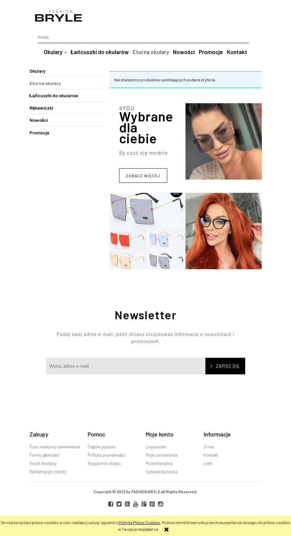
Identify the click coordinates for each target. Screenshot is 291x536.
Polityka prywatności (107, 455)
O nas (209, 446)
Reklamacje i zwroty (48, 471)
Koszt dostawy (43, 463)
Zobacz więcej (143, 175)
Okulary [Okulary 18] (37, 71)
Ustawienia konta (162, 471)
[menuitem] (55, 51)
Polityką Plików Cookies (139, 522)
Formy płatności (44, 455)
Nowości (39, 120)
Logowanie (156, 446)
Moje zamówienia (162, 455)
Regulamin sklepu (104, 463)
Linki (208, 463)
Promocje (39, 132)
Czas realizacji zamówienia (55, 446)
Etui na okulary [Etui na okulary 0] (45, 83)
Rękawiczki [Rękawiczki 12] (41, 108)
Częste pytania (101, 446)
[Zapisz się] (225, 366)
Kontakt (211, 455)
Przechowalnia (159, 463)
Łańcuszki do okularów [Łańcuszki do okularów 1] (54, 95)
